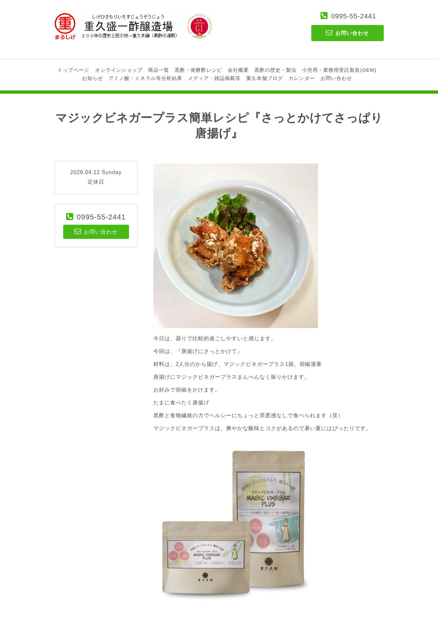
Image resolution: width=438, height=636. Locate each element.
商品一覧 (158, 70)
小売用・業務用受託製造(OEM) (339, 70)
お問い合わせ (336, 78)
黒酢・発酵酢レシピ (198, 70)
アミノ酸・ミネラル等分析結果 (145, 78)
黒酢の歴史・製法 (275, 70)
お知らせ (92, 78)
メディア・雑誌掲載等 (214, 78)
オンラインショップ (118, 70)
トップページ (73, 70)
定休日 (96, 182)
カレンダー (302, 78)
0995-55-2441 (353, 16)
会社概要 (238, 70)
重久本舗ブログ (264, 78)
